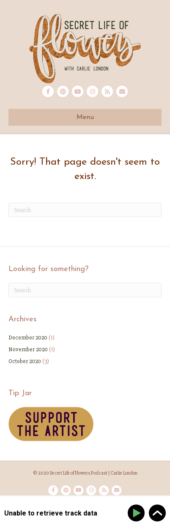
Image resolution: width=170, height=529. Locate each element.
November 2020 (28, 349)
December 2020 (27, 337)
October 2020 (24, 361)
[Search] (85, 210)
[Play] (137, 513)
